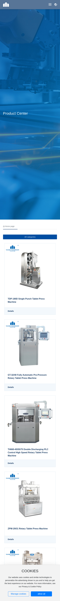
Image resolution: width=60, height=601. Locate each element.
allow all (41, 594)
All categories (29, 237)
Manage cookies (18, 594)
